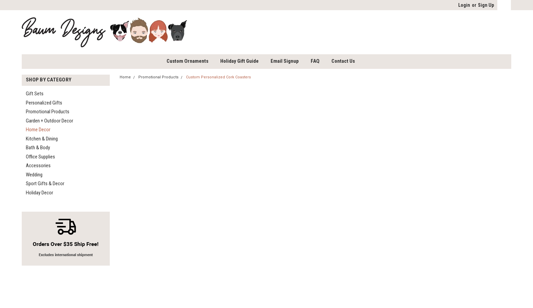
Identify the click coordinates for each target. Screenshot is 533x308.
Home (125, 77)
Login (464, 5)
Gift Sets (35, 94)
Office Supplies (40, 157)
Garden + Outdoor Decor (49, 121)
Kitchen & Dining (42, 139)
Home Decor (38, 130)
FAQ (315, 61)
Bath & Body (38, 148)
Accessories (38, 165)
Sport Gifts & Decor (45, 183)
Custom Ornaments (187, 61)
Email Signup (285, 61)
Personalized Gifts (44, 103)
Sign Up (486, 5)
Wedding (34, 175)
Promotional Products (47, 112)
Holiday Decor (39, 193)
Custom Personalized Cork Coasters (218, 77)
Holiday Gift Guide (239, 61)
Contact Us (343, 61)
